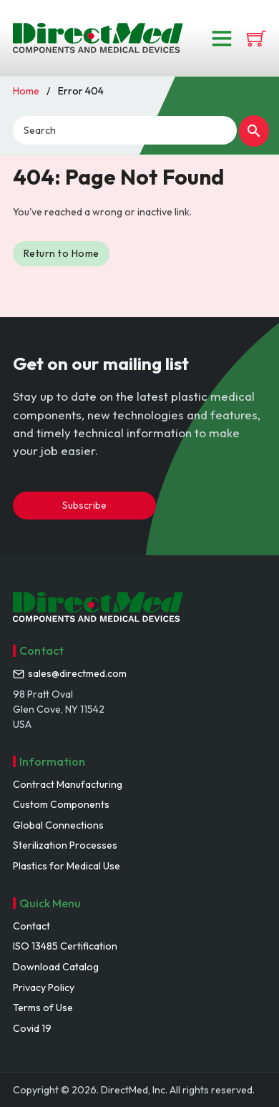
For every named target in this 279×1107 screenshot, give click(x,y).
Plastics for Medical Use (66, 865)
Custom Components (61, 804)
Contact (31, 926)
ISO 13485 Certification (65, 946)
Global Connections (58, 825)
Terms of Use (43, 1007)
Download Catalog (56, 966)
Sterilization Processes (65, 845)
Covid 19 (32, 1028)
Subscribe (84, 505)
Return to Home (61, 253)
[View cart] (256, 38)
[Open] (221, 38)
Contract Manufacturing (67, 784)
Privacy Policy (43, 987)
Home (26, 90)
